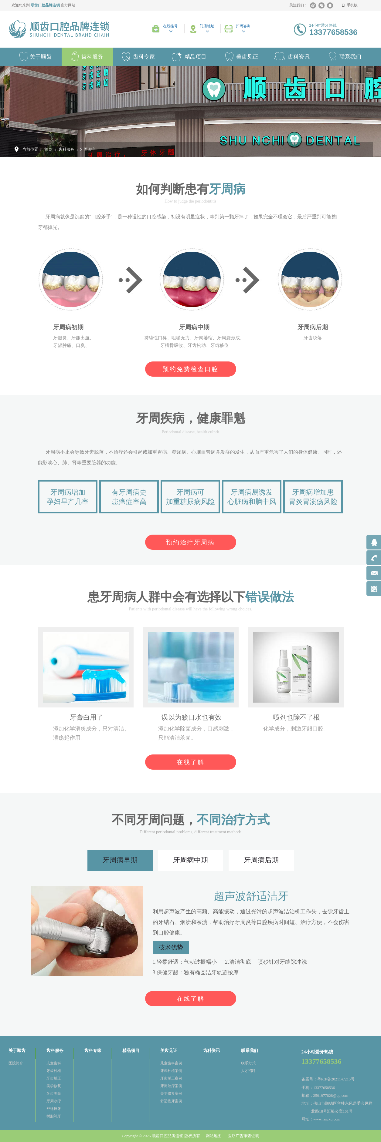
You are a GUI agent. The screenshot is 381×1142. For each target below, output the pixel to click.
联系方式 (248, 1063)
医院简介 (16, 1063)
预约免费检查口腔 (191, 369)
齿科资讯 (299, 57)
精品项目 (195, 57)
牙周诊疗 (53, 1101)
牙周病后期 (261, 860)
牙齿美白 (53, 1093)
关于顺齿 (41, 57)
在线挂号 (170, 26)
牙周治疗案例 (171, 1086)
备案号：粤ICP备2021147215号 (328, 1079)
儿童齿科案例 (171, 1063)
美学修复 (53, 1086)
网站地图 (214, 1136)
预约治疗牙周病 (190, 542)
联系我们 (249, 1050)
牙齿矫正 (53, 1078)
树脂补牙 (53, 1116)
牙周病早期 (120, 860)
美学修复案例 (171, 1093)
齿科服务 (92, 57)
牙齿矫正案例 (171, 1078)
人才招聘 (248, 1071)
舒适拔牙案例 (171, 1101)
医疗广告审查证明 (243, 1136)
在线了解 (191, 762)
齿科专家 (144, 57)
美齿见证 (247, 57)
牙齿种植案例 (171, 1071)
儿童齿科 (53, 1063)
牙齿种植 (53, 1071)
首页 (48, 149)
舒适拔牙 (53, 1109)
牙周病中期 (190, 860)
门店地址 (207, 26)
